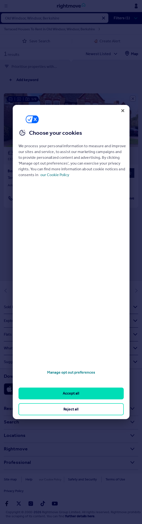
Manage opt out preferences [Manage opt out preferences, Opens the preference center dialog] (71, 372)
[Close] (122, 110)
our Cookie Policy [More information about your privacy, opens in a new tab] (54, 175)
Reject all (71, 409)
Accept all (71, 393)
